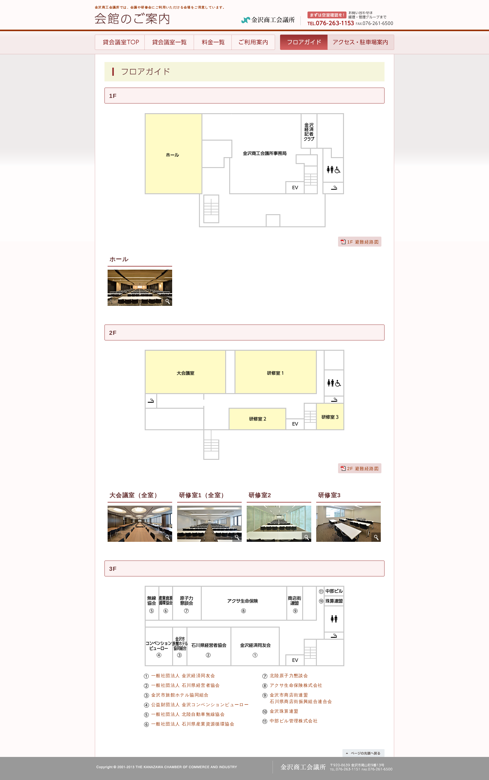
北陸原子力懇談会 (289, 675)
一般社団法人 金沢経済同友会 (183, 675)
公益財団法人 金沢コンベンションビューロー (200, 704)
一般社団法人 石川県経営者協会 (185, 685)
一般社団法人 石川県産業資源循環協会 (193, 723)
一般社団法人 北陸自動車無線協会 (188, 714)
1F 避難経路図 (363, 241)
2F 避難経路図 (363, 468)
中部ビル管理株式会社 (294, 720)
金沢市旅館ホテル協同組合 (180, 694)
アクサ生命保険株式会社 (296, 685)
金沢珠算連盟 (284, 711)
